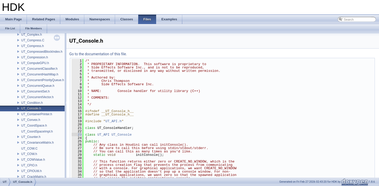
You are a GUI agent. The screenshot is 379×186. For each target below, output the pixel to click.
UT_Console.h (31, 108)
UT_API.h (113, 121)
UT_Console (121, 134)
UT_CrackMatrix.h (33, 177)
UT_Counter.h (31, 137)
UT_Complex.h (31, 34)
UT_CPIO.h (29, 165)
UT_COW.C (29, 148)
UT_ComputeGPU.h (35, 63)
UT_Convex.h (30, 120)
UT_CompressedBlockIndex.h (41, 51)
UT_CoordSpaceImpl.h (37, 131)
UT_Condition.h (32, 103)
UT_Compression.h (34, 57)
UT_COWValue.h (33, 159)
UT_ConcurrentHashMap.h (39, 74)
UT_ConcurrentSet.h (35, 91)
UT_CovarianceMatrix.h (37, 142)
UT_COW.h (29, 154)
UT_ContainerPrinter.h (36, 114)
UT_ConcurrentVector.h (37, 97)
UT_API (103, 134)
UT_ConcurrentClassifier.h (39, 69)
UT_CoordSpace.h (34, 125)
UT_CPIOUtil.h (31, 171)
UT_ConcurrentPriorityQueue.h (42, 80)
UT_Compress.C (32, 40)
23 (77, 134)
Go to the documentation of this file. (98, 54)
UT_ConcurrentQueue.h (37, 86)
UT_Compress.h (32, 46)
